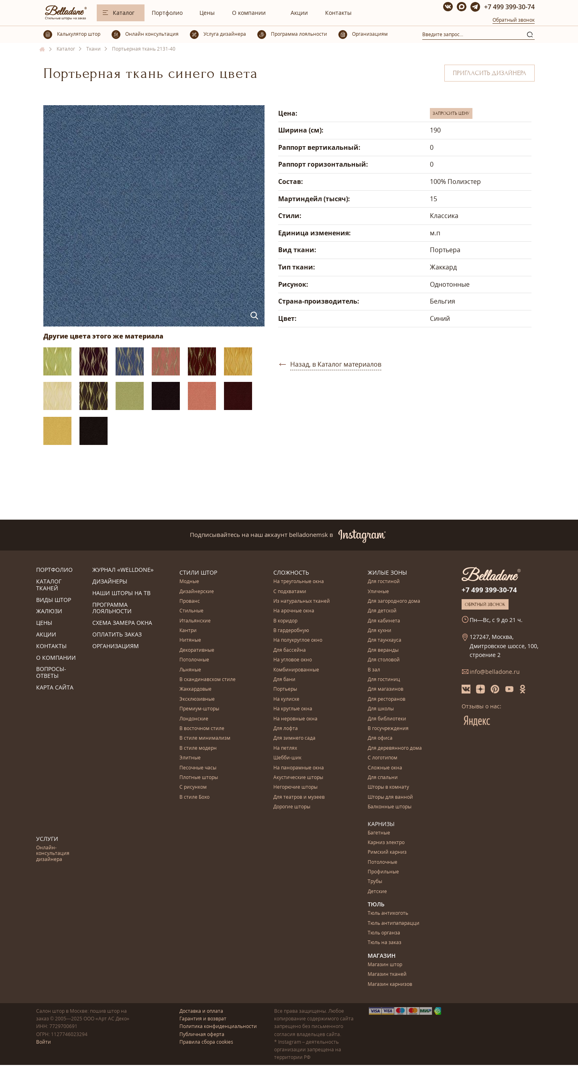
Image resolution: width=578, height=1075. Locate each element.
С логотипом (382, 758)
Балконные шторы (389, 807)
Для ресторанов (386, 699)
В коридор (285, 621)
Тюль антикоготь (388, 913)
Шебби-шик (287, 758)
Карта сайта (54, 687)
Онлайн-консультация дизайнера (52, 854)
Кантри (188, 631)
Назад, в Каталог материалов (335, 364)
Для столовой (384, 660)
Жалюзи (49, 611)
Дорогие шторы (291, 807)
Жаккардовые (195, 689)
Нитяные (190, 640)
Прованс (189, 601)
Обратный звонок (514, 19)
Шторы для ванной (390, 797)
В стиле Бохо (194, 797)
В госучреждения (388, 729)
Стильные (191, 611)
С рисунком (193, 787)
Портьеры (285, 689)
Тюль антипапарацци (393, 923)
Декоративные (196, 650)
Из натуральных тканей (301, 601)
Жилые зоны (387, 572)
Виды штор (53, 600)
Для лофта (285, 729)
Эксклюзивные (197, 699)
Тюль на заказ (384, 943)
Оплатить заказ (117, 634)
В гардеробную (291, 631)
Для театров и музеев (299, 797)
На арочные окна (293, 611)
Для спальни (383, 778)
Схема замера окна (122, 623)
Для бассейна (289, 650)
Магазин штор (385, 965)
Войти (43, 1041)
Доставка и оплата (201, 1011)
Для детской (382, 611)
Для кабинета (384, 621)
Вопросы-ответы (51, 672)
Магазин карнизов (390, 984)
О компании (249, 12)
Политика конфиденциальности (218, 1026)
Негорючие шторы (295, 787)
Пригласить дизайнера (489, 73)
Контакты (338, 12)
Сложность (291, 572)
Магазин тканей (387, 974)
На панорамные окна (298, 768)
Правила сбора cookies (206, 1041)
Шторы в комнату (388, 787)
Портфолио (167, 12)
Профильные (383, 872)
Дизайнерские (196, 592)
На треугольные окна (298, 582)
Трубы (375, 882)
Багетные (379, 833)
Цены (207, 12)
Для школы (381, 709)
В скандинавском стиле (207, 680)
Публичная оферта (201, 1034)
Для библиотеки (387, 719)
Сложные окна (385, 768)
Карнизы (381, 824)
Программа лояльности (112, 608)
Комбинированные (296, 670)
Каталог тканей (48, 585)
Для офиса (380, 738)
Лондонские (193, 719)
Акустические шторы (298, 778)
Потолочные (194, 660)
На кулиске (286, 699)
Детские (377, 892)
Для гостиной (384, 582)
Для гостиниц (384, 680)
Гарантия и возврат (202, 1018)
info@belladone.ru (495, 671)
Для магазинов (385, 689)
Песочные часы (197, 768)
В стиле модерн (198, 748)
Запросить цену (451, 113)
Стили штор (198, 572)
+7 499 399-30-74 (509, 6)
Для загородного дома (394, 601)
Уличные (378, 592)
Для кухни (379, 631)
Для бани (284, 680)
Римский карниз (387, 852)
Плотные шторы (198, 778)
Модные (189, 582)
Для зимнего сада (294, 738)
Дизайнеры (109, 581)
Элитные (190, 758)
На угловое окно (292, 660)
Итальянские (195, 621)
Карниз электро (386, 843)
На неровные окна (295, 719)
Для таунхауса (384, 640)
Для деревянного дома (395, 748)
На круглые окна (292, 709)
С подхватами (289, 592)
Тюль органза (384, 933)
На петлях (285, 748)
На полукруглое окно (297, 640)
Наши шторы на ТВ (121, 593)
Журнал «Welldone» (123, 570)
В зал (374, 670)
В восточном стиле (201, 729)
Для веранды (383, 650)
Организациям (115, 646)
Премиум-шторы (199, 709)
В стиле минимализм (204, 738)
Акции (299, 12)
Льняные (190, 670)
